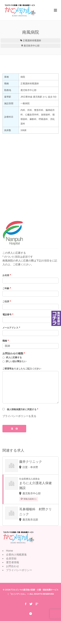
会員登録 (11, 558)
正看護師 (27, 40)
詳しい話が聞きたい (16, 361)
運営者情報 (12, 562)
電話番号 (7, 314)
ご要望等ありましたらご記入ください (21, 368)
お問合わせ (12, 566)
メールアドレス (11, 327)
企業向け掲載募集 (16, 554)
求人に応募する (14, 357)
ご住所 (6, 301)
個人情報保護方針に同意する (22, 409)
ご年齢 (6, 288)
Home (9, 550)
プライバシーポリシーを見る (19, 416)
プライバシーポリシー (19, 570)
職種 (5, 340)
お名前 (6, 275)
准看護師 (36, 40)
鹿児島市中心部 (32, 45)
